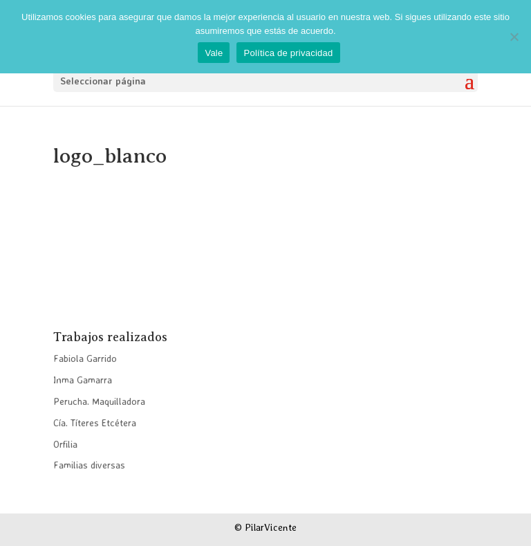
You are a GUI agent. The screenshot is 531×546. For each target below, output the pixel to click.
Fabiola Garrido (85, 358)
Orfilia (65, 444)
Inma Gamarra (82, 379)
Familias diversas (89, 465)
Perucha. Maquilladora (99, 401)
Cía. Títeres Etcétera (94, 422)
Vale (214, 53)
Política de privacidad (288, 53)
